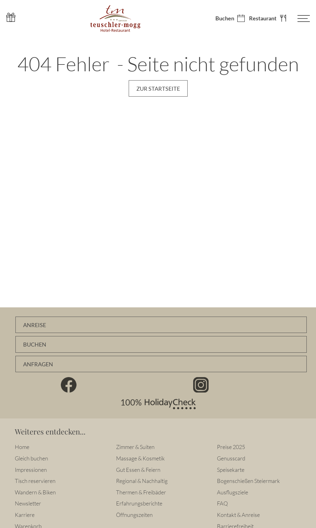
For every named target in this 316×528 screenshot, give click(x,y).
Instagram (201, 385)
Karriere (25, 514)
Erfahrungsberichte (139, 503)
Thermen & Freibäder (141, 492)
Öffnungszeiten (134, 514)
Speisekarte (230, 469)
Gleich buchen (31, 458)
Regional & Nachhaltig (142, 480)
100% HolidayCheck (158, 404)
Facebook (68, 385)
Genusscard (231, 458)
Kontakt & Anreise (238, 514)
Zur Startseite (158, 88)
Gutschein (10, 17)
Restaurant (262, 18)
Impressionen (31, 469)
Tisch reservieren (35, 480)
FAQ (222, 503)
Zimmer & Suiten (135, 446)
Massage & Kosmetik (140, 458)
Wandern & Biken (35, 492)
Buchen (224, 18)
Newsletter (28, 503)
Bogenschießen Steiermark (248, 480)
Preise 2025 (231, 446)
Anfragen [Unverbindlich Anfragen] (38, 364)
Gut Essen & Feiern (138, 469)
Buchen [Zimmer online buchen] (34, 344)
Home (22, 446)
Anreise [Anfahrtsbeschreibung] (34, 325)
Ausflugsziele (232, 492)
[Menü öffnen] (299, 18)
